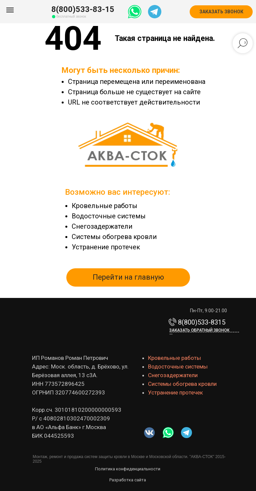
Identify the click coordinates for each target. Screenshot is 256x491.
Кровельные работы (104, 206)
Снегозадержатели (102, 226)
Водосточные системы (109, 216)
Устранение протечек (106, 247)
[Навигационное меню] (10, 10)
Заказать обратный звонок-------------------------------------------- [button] (204, 332)
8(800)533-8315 (201, 322)
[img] (168, 432)
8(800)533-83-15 (82, 9)
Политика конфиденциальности (127, 468)
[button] (221, 11)
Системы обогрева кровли (114, 237)
